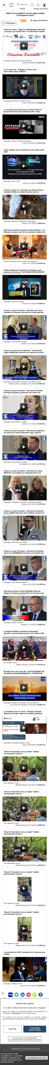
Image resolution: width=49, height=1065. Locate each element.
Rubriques (10, 23)
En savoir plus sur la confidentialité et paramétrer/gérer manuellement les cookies (25, 1039)
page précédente (38, 20)
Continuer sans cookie (35, 1029)
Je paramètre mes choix (37, 1058)
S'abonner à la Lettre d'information (25, 1049)
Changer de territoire (41, 9)
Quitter (12, 1029)
